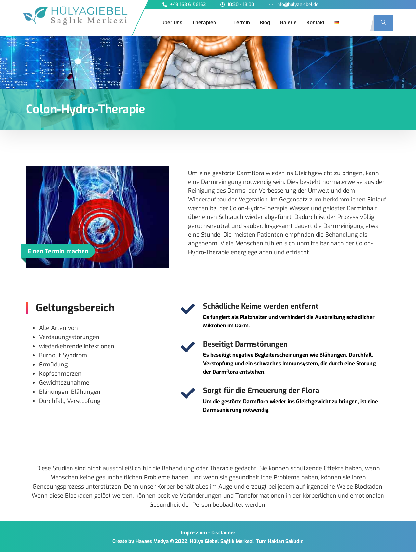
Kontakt (315, 23)
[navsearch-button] (383, 23)
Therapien (207, 23)
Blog (265, 23)
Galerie (288, 23)
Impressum (194, 533)
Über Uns (171, 23)
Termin (241, 23)
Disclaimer (223, 533)
